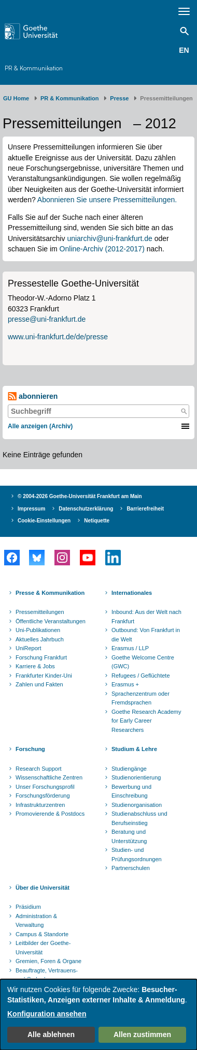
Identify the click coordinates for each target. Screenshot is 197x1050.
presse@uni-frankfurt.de (47, 319)
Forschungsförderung (43, 795)
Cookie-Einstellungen (44, 520)
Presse (119, 98)
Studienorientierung (136, 777)
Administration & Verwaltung (36, 920)
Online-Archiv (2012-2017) (102, 249)
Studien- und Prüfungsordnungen (136, 854)
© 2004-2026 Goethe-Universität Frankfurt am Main (80, 496)
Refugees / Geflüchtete (140, 675)
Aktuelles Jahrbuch (40, 639)
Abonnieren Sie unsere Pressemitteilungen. (107, 200)
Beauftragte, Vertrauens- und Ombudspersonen (47, 975)
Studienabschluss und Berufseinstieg (139, 818)
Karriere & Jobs (35, 666)
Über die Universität (42, 887)
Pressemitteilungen (40, 612)
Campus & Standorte (42, 934)
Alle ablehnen (51, 1034)
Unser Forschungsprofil (45, 787)
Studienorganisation (136, 805)
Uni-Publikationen (38, 630)
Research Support (39, 769)
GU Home (16, 98)
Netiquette (96, 520)
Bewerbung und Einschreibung (131, 791)
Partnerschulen (130, 868)
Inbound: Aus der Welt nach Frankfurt (146, 616)
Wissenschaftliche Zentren (49, 777)
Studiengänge (129, 769)
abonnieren (33, 396)
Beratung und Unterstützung (129, 836)
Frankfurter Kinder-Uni (44, 675)
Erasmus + (125, 684)
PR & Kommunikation (34, 68)
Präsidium (28, 907)
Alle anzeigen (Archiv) (40, 426)
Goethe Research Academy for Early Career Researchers (146, 721)
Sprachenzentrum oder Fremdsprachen (140, 698)
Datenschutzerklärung (86, 509)
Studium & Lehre (134, 749)
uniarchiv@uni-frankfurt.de (109, 238)
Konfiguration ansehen (46, 1014)
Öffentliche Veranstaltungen (51, 621)
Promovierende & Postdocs (50, 814)
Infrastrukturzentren (40, 805)
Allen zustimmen (142, 1034)
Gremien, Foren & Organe (48, 961)
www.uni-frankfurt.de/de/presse (58, 337)
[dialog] (98, 1014)
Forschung (30, 749)
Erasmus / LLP (130, 648)
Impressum (31, 509)
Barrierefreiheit (145, 509)
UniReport (28, 648)
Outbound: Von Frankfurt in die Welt (145, 634)
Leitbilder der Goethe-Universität (43, 947)
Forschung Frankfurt (41, 657)
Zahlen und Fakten (39, 684)
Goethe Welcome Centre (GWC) (142, 662)
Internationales (131, 593)
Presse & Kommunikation (50, 593)
